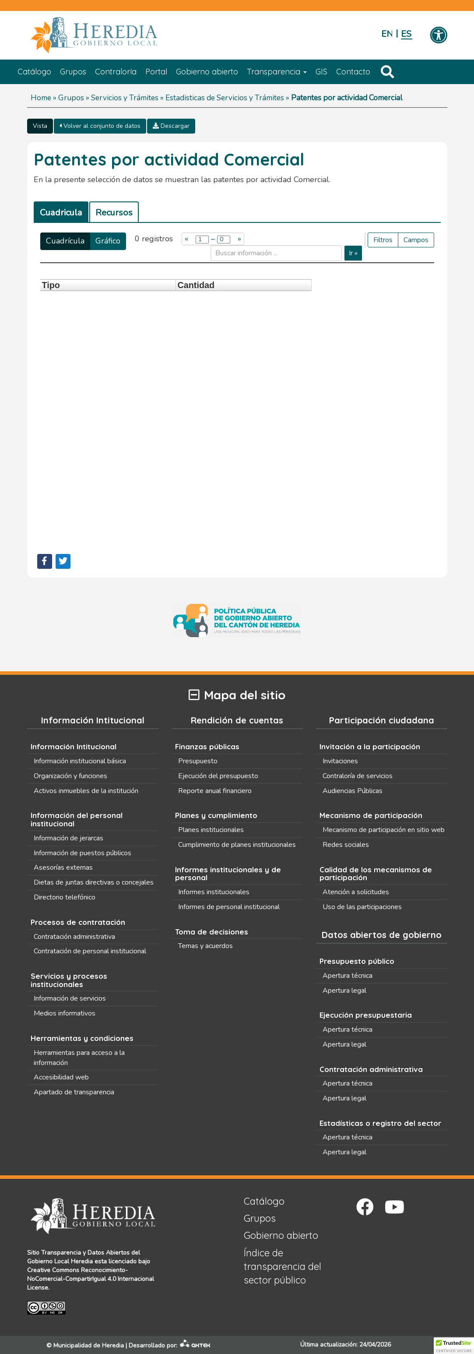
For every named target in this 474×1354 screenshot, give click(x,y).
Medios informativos (64, 1013)
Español (406, 34)
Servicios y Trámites (124, 97)
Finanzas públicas (207, 746)
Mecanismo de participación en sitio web (384, 830)
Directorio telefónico (64, 897)
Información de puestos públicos (82, 853)
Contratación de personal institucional (90, 951)
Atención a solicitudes (356, 892)
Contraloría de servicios (358, 776)
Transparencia (277, 72)
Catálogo (34, 72)
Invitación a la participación (370, 746)
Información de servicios (70, 998)
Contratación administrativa (74, 936)
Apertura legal (344, 990)
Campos (416, 240)
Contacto (353, 72)
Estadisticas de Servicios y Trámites (224, 97)
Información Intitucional (73, 746)
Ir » (353, 253)
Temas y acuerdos (205, 946)
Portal (156, 72)
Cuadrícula (65, 241)
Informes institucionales (213, 892)
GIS (321, 72)
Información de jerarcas (68, 838)
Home (41, 97)
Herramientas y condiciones (82, 1038)
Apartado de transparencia (74, 1092)
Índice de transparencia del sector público (282, 1267)
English (386, 34)
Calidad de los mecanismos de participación (376, 873)
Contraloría (116, 72)
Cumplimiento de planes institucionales (237, 845)
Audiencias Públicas (353, 791)
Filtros (383, 240)
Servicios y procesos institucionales (69, 980)
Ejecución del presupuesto (218, 776)
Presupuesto (198, 761)
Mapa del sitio (237, 695)
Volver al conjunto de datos (100, 126)
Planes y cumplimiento (216, 815)
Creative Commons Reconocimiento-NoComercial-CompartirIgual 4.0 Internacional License (90, 1279)
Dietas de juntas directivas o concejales (94, 882)
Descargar (171, 126)
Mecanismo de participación (371, 815)
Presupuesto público (357, 961)
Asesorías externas (63, 867)
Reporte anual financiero (215, 791)
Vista (40, 126)
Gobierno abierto (207, 72)
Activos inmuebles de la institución (86, 791)
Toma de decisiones (211, 931)
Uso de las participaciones (362, 907)
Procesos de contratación (78, 922)
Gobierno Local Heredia (60, 1261)
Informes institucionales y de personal (228, 873)
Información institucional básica (80, 761)
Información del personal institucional (77, 819)
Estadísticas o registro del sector (380, 1123)
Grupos (73, 72)
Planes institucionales (211, 830)
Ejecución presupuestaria (366, 1014)
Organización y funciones (70, 776)
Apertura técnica (347, 975)
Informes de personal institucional (229, 907)
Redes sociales (346, 845)
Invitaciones (340, 761)
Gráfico (107, 241)
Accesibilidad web (61, 1077)
